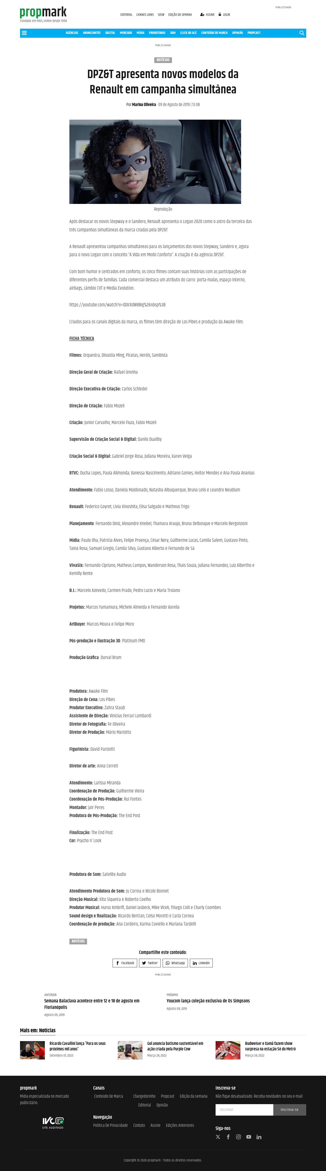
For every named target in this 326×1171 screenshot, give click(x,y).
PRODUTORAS (157, 33)
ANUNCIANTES (92, 33)
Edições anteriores (180, 1126)
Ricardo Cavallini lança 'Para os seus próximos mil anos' (78, 1046)
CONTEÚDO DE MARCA (214, 33)
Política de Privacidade (110, 1126)
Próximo (172, 995)
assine (208, 14)
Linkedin (201, 963)
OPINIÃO (237, 33)
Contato (139, 1126)
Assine (155, 1126)
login (224, 14)
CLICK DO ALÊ (188, 33)
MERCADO (126, 33)
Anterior (50, 995)
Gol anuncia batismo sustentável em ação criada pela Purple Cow (175, 1046)
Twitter (150, 963)
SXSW (161, 14)
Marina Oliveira (141, 104)
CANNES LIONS (145, 14)
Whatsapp (175, 963)
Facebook (125, 963)
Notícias (163, 60)
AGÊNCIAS (72, 33)
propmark (153, 1160)
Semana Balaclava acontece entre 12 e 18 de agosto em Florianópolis (92, 1004)
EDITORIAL (126, 14)
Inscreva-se (290, 1110)
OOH (173, 33)
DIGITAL (110, 33)
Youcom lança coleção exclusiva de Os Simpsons (208, 1001)
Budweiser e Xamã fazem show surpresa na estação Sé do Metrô (270, 1046)
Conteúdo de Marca (108, 1096)
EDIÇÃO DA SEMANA (180, 14)
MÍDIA (140, 33)
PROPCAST (254, 33)
